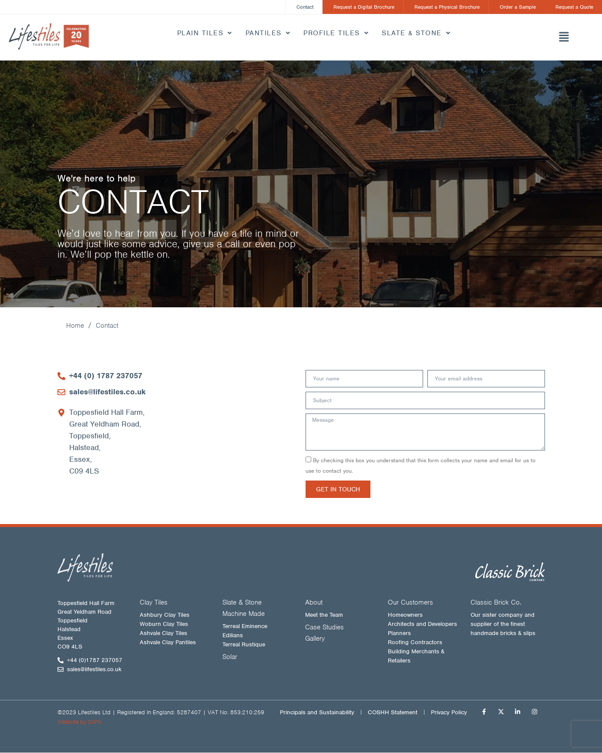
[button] (564, 37)
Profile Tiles (336, 33)
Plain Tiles (204, 33)
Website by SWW (79, 722)
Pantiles (268, 33)
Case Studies (324, 627)
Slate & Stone (416, 33)
